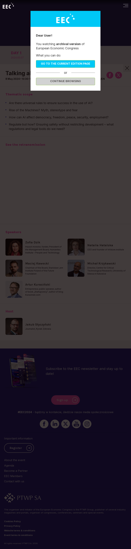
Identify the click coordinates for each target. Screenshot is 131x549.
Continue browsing (65, 81)
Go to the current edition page (65, 63)
